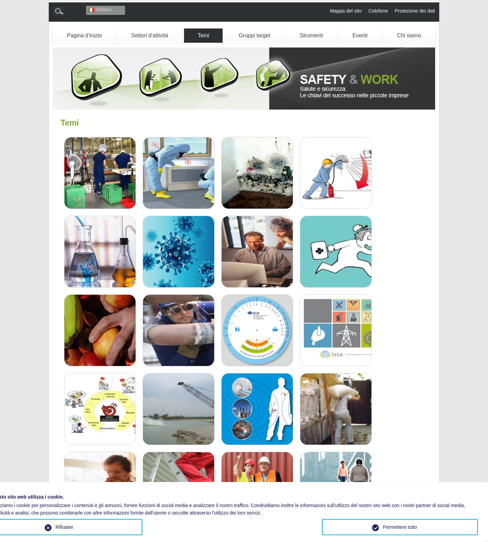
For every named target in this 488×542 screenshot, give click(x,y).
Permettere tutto (400, 527)
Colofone (378, 11)
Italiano (99, 9)
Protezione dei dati (415, 11)
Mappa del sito (346, 11)
